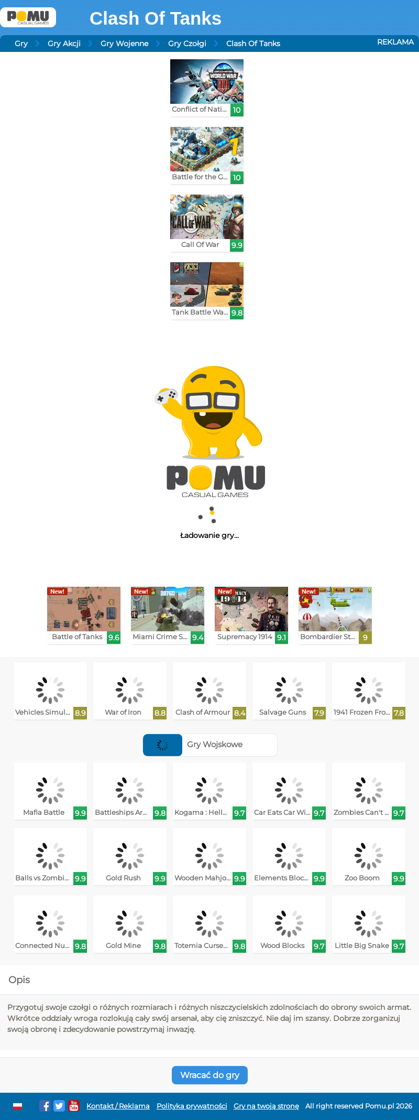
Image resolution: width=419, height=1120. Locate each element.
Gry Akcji (64, 43)
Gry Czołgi (187, 43)
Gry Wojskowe (192, 744)
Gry (21, 43)
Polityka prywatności (192, 1106)
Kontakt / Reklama (118, 1106)
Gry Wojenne (124, 43)
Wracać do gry (209, 1075)
